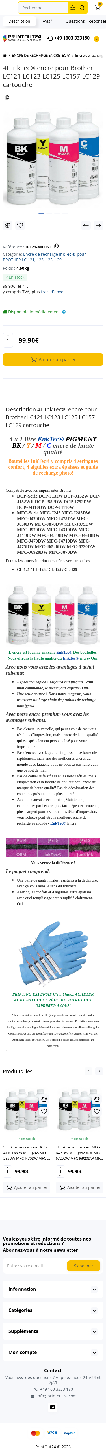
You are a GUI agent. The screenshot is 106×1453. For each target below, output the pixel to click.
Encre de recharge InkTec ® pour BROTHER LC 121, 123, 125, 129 (44, 256)
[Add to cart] (26, 1187)
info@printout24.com (53, 1396)
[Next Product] (98, 225)
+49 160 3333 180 (53, 1389)
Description (19, 21)
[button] (88, 1071)
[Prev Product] (86, 225)
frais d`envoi (52, 291)
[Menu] (9, 7)
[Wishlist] (20, 225)
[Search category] (72, 7)
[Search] (81, 7)
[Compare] (7, 225)
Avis (48, 21)
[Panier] (97, 7)
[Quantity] (8, 340)
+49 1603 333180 (68, 38)
